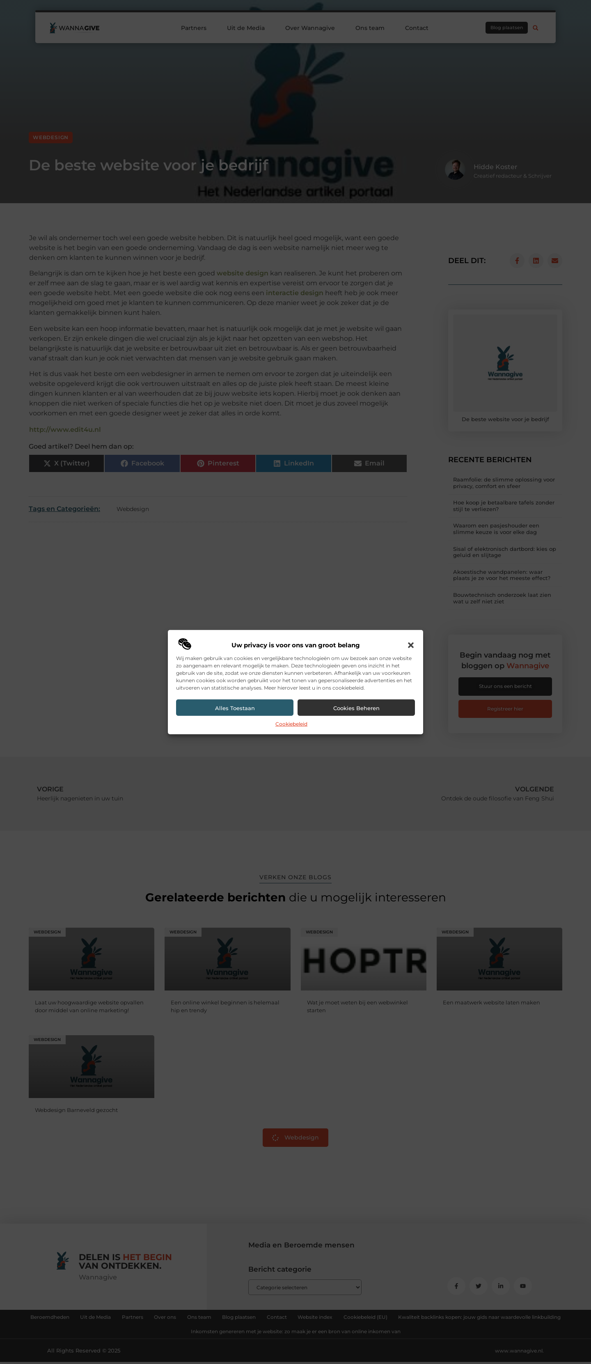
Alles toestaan (235, 708)
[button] (411, 645)
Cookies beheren (356, 708)
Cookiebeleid (291, 724)
